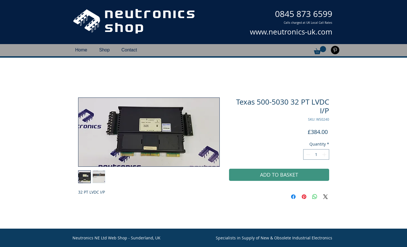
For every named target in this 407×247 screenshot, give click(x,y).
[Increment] (324, 154)
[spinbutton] (316, 154)
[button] (320, 50)
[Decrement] (307, 154)
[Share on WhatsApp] (314, 196)
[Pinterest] (335, 50)
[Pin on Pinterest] (304, 196)
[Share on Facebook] (293, 196)
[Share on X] (325, 196)
